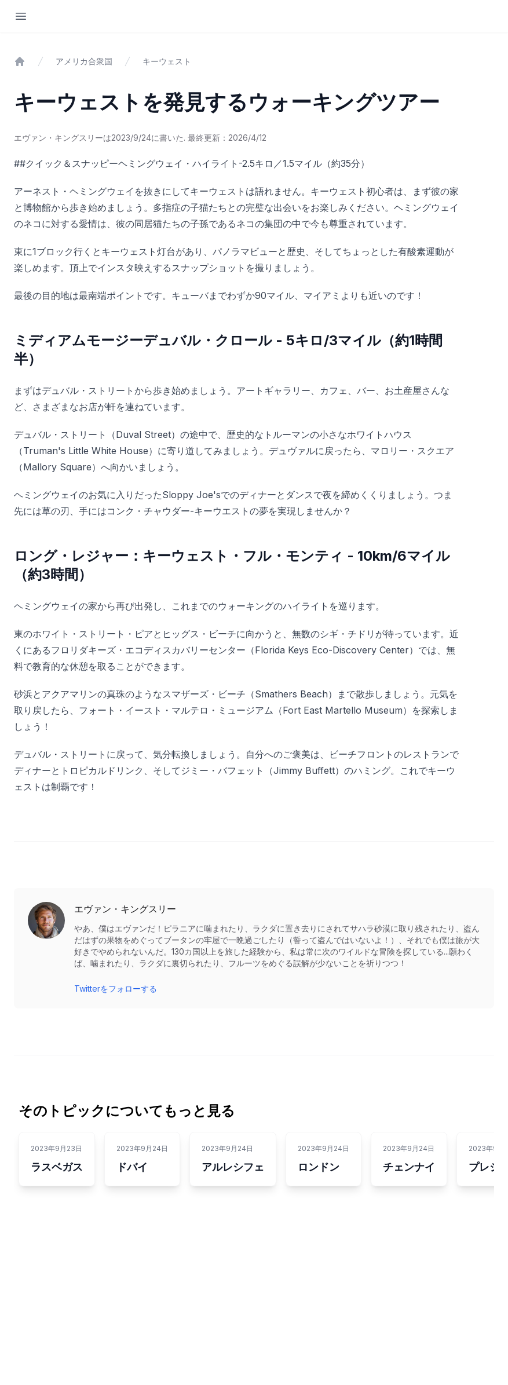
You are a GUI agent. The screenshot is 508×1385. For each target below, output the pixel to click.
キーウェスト (166, 61)
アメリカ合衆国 (84, 61)
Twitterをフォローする (115, 988)
